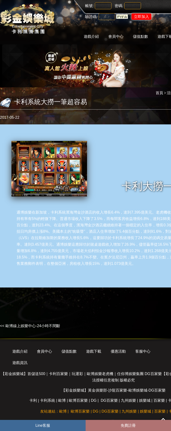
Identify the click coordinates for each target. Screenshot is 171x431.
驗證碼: (91, 17)
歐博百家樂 (78, 400)
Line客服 (42, 425)
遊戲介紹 (91, 36)
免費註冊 (128, 425)
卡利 (33, 400)
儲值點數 (140, 36)
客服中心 (142, 351)
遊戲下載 (93, 351)
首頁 (159, 93)
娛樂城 (144, 400)
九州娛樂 (128, 400)
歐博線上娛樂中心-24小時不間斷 (32, 326)
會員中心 (115, 36)
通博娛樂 (24, 212)
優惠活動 (118, 351)
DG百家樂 (109, 400)
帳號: (89, 6)
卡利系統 (58, 212)
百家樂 (159, 400)
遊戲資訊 (19, 363)
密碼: (119, 6)
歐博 (62, 400)
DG (93, 400)
